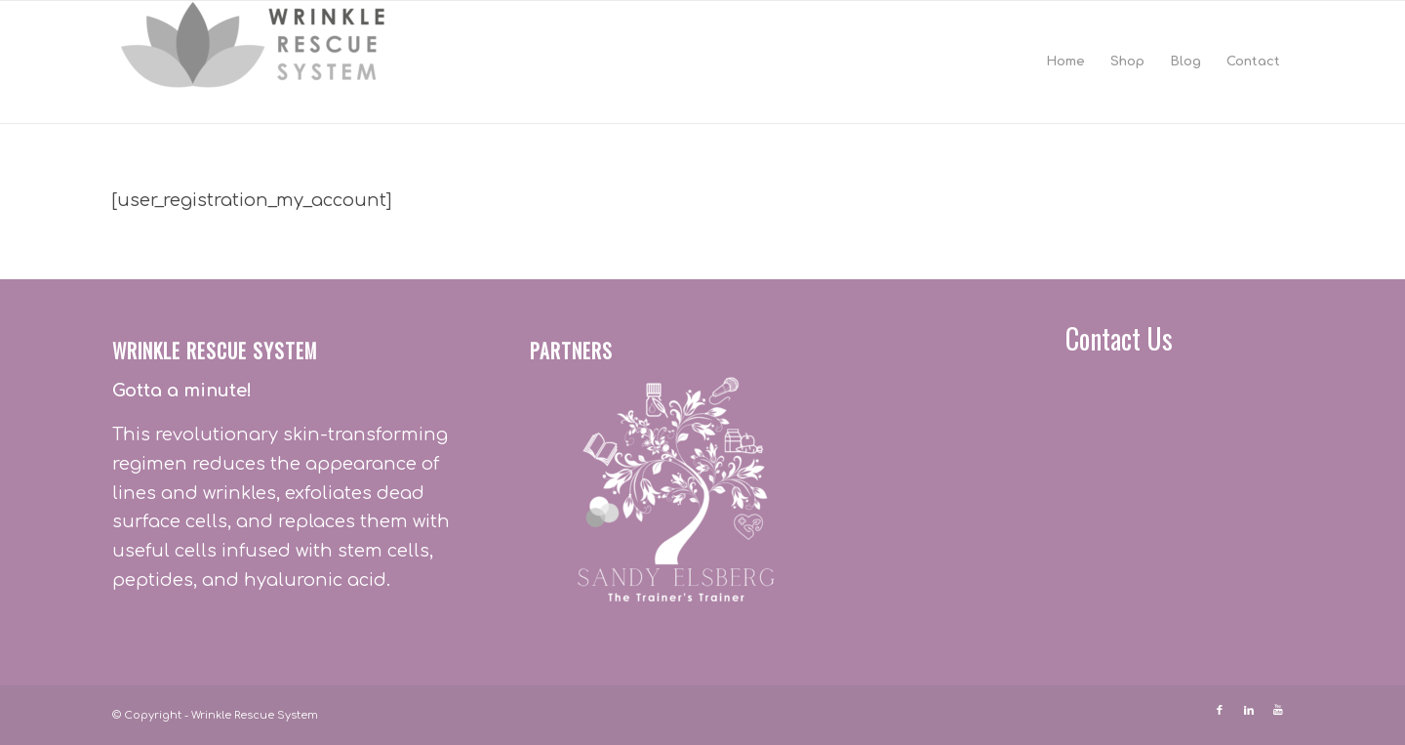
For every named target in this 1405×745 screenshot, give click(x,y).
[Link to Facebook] (1219, 710)
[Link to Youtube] (1278, 710)
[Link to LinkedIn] (1249, 710)
